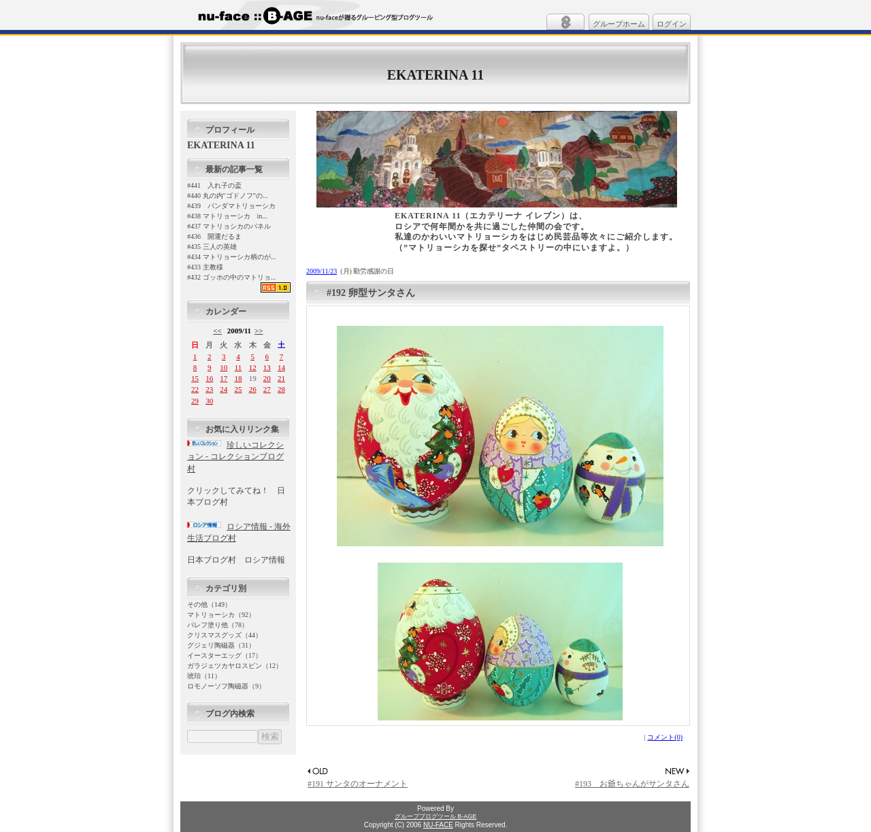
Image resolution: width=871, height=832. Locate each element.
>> (258, 331)
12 (253, 367)
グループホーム (619, 24)
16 (209, 378)
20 (267, 378)
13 (267, 367)
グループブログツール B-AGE (436, 816)
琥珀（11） (204, 676)
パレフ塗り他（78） (217, 625)
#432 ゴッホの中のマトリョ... (231, 277)
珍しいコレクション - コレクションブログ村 (235, 456)
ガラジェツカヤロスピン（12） (234, 665)
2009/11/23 (321, 271)
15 (195, 378)
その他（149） (209, 604)
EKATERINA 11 (435, 74)
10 (223, 367)
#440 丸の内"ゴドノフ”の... (227, 195)
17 (223, 378)
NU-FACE (438, 825)
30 (209, 401)
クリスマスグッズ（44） (224, 635)
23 (209, 389)
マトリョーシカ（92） (221, 614)
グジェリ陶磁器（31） (221, 645)
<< (217, 331)
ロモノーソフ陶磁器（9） (226, 686)
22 (195, 389)
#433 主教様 (205, 267)
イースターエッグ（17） (224, 655)
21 (281, 378)
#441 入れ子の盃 (214, 185)
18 (238, 378)
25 (238, 389)
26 (253, 389)
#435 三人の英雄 (212, 246)
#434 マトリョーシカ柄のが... (231, 257)
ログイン (672, 24)
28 (281, 389)
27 (267, 389)
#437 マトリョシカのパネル (229, 226)
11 (238, 367)
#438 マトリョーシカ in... (227, 216)
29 (195, 401)
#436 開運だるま (214, 236)
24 (223, 389)
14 (281, 367)
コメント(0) (665, 737)
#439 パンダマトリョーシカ (231, 206)
